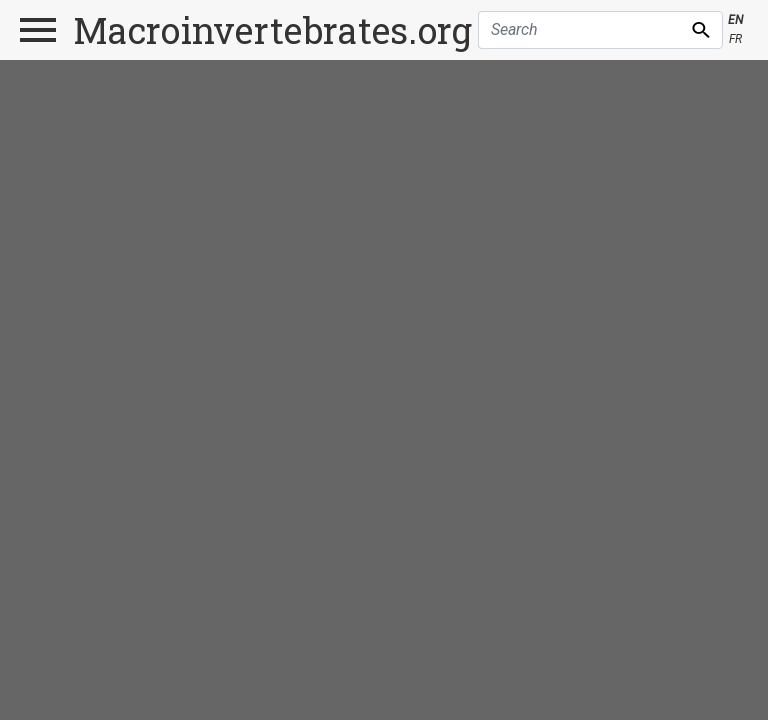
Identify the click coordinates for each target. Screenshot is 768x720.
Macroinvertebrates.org (273, 30)
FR (735, 39)
